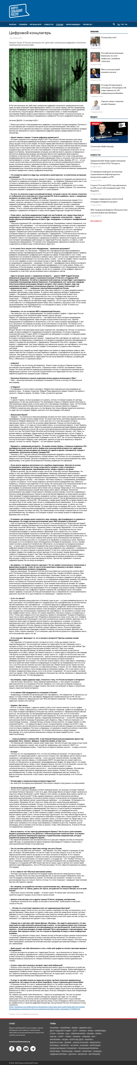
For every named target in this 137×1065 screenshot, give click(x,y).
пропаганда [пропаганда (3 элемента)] (67, 1051)
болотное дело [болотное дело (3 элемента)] (76, 1039)
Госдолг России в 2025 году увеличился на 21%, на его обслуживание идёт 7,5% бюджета (108, 188)
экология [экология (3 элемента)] (82, 1054)
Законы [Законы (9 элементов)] (82, 1031)
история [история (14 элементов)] (74, 1045)
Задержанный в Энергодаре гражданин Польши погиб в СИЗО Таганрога (108, 162)
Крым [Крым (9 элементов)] (90, 1031)
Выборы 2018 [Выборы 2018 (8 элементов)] (85, 1028)
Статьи (18, 1014)
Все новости (96, 220)
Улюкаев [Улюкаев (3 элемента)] (86, 1036)
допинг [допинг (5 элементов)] (68, 1042)
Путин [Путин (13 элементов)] (52, 1033)
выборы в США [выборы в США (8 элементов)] (56, 1042)
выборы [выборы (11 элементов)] (89, 1039)
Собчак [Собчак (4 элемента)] (53, 1036)
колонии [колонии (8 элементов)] (84, 1045)
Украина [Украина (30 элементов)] (76, 1036)
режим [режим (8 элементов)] (77, 1051)
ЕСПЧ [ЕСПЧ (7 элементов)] (75, 1031)
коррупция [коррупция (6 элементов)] (95, 1045)
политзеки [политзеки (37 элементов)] (55, 1051)
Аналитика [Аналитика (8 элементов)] (65, 1028)
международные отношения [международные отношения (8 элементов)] (63, 1048)
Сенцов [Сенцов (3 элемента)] (90, 1033)
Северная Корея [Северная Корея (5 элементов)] (78, 1033)
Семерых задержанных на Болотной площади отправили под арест (106, 200)
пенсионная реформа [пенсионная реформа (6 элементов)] (88, 1048)
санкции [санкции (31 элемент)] (97, 1051)
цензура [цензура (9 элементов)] (72, 1054)
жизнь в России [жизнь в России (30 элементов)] (80, 1042)
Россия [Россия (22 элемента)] (60, 1033)
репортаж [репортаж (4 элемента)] (86, 1051)
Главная (12, 1014)
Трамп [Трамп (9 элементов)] (68, 1036)
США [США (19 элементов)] (67, 1033)
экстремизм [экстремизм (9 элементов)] (94, 1054)
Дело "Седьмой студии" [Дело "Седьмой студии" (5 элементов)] (60, 1031)
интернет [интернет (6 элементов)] (64, 1045)
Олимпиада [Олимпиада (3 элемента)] (100, 1031)
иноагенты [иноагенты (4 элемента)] (95, 1042)
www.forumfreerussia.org (19, 1041)
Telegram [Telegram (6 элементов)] (54, 1028)
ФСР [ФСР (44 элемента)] (93, 1036)
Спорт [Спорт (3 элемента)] (61, 1036)
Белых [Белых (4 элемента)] (75, 1028)
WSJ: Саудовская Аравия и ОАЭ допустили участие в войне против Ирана (108, 211)
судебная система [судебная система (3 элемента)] (58, 1054)
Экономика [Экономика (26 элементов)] (55, 1039)
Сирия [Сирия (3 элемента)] (98, 1033)
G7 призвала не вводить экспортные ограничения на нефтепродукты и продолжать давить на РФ (106, 174)
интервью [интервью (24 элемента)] (54, 1045)
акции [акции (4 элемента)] (65, 1039)
